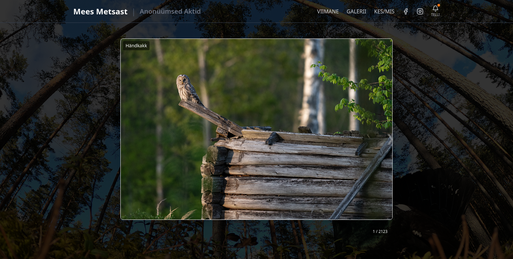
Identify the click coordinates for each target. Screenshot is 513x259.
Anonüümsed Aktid (170, 11)
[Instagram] (420, 11)
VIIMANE (328, 11)
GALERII (356, 11)
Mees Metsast (100, 11)
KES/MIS (384, 11)
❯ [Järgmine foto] (390, 138)
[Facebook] (405, 11)
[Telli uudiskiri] (435, 11)
